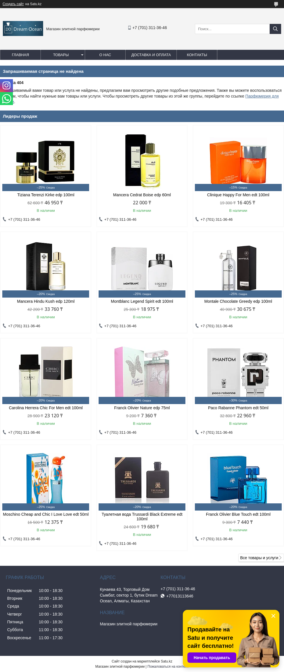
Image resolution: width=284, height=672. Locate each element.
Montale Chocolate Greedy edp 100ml (238, 301)
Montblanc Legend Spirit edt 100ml (142, 301)
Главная (20, 55)
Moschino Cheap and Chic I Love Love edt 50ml (46, 514)
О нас (105, 55)
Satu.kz (166, 661)
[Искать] (275, 29)
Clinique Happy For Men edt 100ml (238, 195)
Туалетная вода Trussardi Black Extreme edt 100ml (141, 516)
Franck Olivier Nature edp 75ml (142, 408)
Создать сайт (13, 4)
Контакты (197, 55)
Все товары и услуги (259, 557)
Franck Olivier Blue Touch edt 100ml (238, 514)
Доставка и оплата (151, 55)
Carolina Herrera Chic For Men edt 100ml (46, 408)
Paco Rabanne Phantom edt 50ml (238, 408)
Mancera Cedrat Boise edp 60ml (142, 195)
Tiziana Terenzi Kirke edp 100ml (45, 195)
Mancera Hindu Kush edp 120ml (45, 301)
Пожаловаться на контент (168, 667)
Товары (61, 55)
